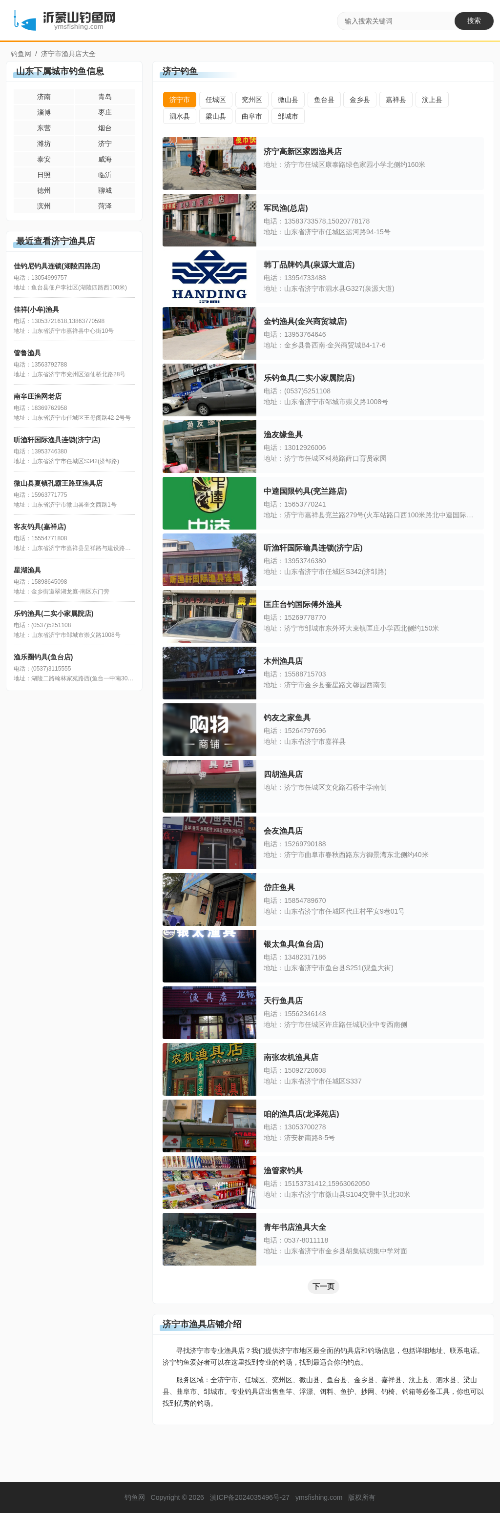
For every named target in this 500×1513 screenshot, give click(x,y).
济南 (44, 97)
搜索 (474, 20)
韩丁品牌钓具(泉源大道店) (309, 265)
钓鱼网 (21, 54)
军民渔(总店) (286, 208)
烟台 (105, 128)
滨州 (44, 206)
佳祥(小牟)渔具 (36, 309)
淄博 (44, 112)
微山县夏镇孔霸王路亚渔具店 (58, 483)
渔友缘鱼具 (283, 434)
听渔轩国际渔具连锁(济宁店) (57, 440)
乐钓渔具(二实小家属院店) (53, 613)
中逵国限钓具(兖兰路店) (305, 491)
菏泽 (105, 206)
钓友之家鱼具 (287, 718)
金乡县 (360, 99)
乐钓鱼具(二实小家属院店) (309, 378)
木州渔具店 (283, 661)
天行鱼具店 (283, 1001)
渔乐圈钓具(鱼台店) (43, 657)
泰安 (44, 159)
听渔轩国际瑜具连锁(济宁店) (313, 548)
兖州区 (252, 99)
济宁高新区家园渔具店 (303, 151)
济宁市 (179, 99)
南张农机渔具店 (291, 1057)
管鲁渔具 (27, 353)
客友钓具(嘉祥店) (40, 527)
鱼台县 (324, 99)
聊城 (105, 190)
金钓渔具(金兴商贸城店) (305, 321)
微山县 (288, 99)
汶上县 (432, 99)
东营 (44, 128)
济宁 (105, 143)
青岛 (105, 97)
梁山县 (216, 116)
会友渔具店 (283, 831)
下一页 (323, 1286)
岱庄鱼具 (279, 887)
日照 (44, 175)
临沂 (105, 175)
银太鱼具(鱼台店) (294, 944)
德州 (44, 190)
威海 (105, 159)
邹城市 (288, 116)
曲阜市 (252, 116)
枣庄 (105, 112)
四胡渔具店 (283, 774)
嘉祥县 (396, 99)
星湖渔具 (27, 570)
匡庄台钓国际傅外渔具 (303, 604)
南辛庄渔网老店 (38, 396)
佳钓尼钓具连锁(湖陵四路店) (57, 266)
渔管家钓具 (283, 1170)
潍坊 (44, 143)
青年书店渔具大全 (295, 1227)
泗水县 (179, 116)
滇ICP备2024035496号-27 (250, 1497)
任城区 (216, 99)
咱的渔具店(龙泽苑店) (301, 1114)
